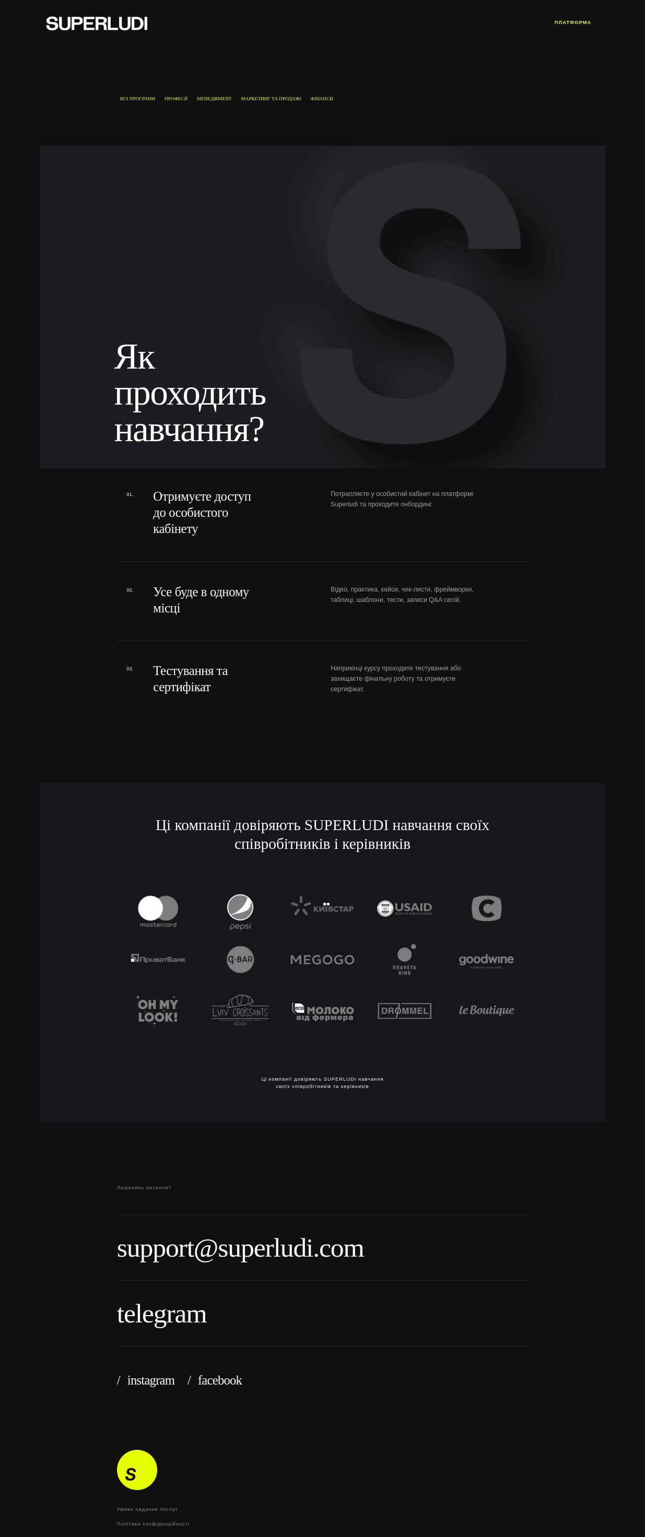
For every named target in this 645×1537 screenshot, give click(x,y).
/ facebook (214, 1380)
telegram (162, 1313)
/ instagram (145, 1380)
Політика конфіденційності (153, 1524)
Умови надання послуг (147, 1509)
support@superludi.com (240, 1247)
